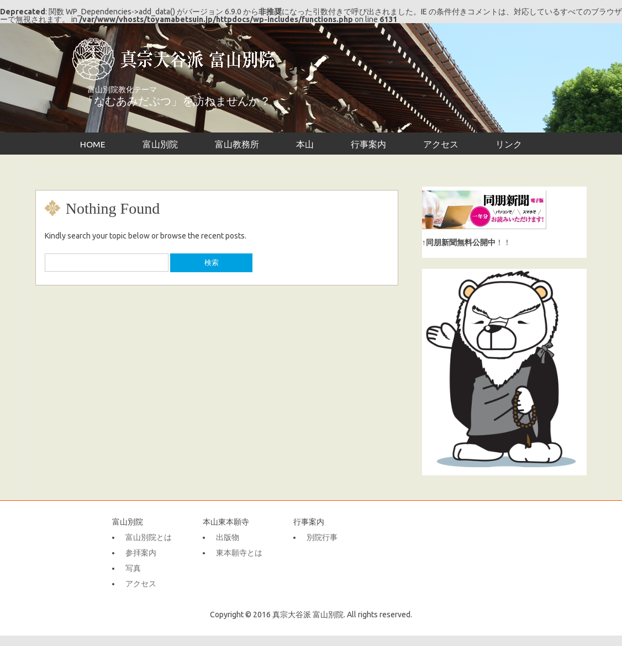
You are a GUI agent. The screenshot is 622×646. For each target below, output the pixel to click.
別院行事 (322, 537)
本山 (305, 144)
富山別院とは (148, 537)
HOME (93, 144)
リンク (509, 144)
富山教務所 (237, 144)
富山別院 (160, 144)
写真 (133, 568)
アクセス (440, 144)
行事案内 (368, 144)
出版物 (227, 537)
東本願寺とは (239, 552)
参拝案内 (140, 552)
